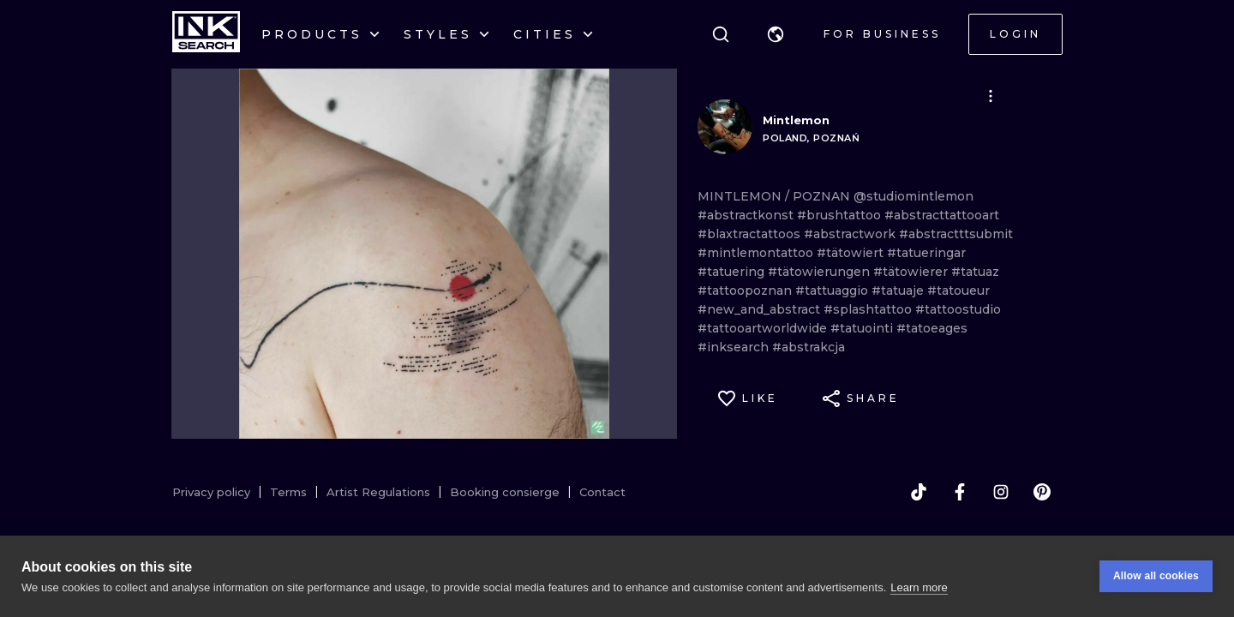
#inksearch (735, 347)
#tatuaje (899, 290)
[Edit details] (990, 96)
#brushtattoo (840, 215)
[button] (775, 34)
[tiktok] (918, 491)
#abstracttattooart (941, 215)
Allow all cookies (1156, 577)
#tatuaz (975, 271)
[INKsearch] (206, 34)
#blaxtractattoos (751, 234)
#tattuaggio (833, 290)
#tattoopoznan (746, 290)
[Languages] (775, 34)
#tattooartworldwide (764, 328)
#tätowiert (852, 253)
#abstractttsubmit (956, 234)
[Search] (720, 34)
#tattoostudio (958, 309)
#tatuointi (863, 328)
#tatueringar (926, 253)
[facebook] (959, 491)
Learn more (918, 587)
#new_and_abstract (761, 309)
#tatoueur (958, 290)
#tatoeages (931, 328)
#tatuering (733, 271)
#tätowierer (912, 271)
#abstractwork (851, 234)
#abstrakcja (808, 347)
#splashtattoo (869, 309)
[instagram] (1000, 491)
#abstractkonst (747, 215)
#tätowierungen (820, 271)
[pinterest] (1042, 491)
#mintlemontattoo (757, 253)
